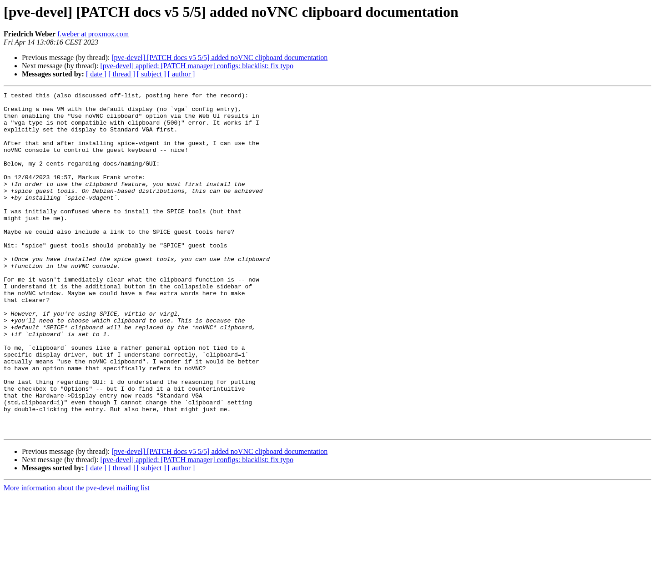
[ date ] (96, 74)
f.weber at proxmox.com (93, 34)
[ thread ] (121, 74)
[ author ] (181, 74)
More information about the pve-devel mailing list (77, 556)
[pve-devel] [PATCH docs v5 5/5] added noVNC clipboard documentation (219, 57)
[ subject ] (151, 74)
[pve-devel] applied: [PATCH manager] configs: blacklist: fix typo (196, 66)
